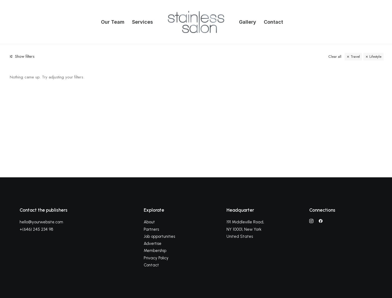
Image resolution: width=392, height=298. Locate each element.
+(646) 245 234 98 (36, 229)
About (149, 222)
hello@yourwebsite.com (41, 222)
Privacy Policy (156, 258)
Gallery (247, 22)
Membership (155, 250)
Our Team (112, 22)
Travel (355, 56)
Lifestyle (375, 56)
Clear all (334, 56)
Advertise (152, 243)
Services (142, 22)
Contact (273, 22)
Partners (151, 229)
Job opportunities (159, 236)
